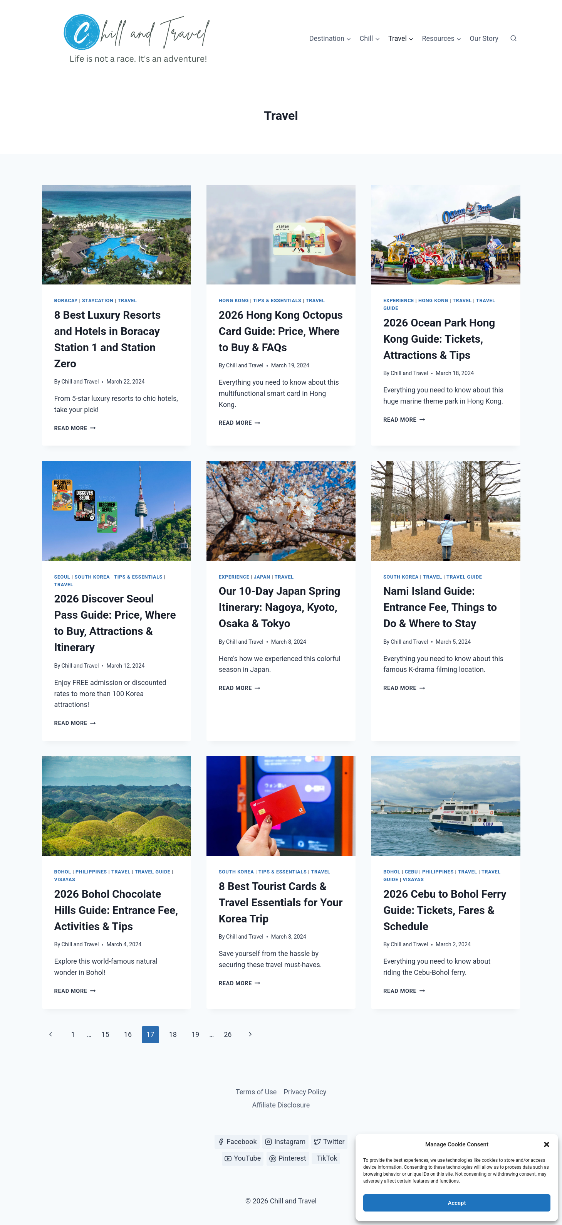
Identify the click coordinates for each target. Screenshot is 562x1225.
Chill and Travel (80, 382)
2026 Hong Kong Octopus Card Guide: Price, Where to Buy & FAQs (281, 331)
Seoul (62, 577)
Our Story (484, 38)
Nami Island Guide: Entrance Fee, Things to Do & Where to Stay (440, 607)
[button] (546, 1144)
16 (128, 1034)
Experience (398, 300)
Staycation (97, 300)
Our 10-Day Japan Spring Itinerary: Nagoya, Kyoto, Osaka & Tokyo (280, 607)
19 (195, 1034)
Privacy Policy (305, 1092)
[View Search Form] (513, 38)
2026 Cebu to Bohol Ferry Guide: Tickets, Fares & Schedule (445, 910)
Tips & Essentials (277, 300)
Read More (75, 428)
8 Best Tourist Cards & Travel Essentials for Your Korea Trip (281, 902)
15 (105, 1034)
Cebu (411, 872)
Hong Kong (234, 300)
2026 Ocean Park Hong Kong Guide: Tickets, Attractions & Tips (439, 339)
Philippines (91, 872)
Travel (127, 300)
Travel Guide (464, 577)
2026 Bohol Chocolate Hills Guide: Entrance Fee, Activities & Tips (116, 910)
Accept (457, 1203)
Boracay (66, 300)
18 (173, 1034)
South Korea (92, 577)
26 (228, 1034)
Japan (262, 577)
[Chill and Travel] (138, 38)
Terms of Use (256, 1092)
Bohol (62, 872)
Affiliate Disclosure (281, 1105)
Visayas (64, 879)
